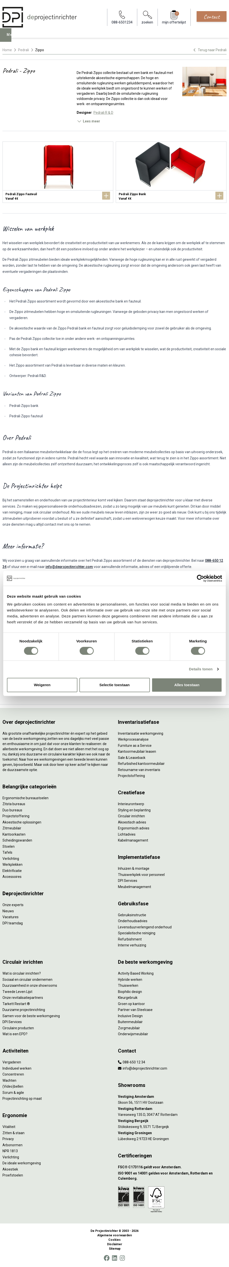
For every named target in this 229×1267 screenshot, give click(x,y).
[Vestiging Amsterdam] (172, 1096)
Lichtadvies (127, 834)
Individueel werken (16, 1068)
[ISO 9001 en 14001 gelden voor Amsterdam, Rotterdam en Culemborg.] (172, 1176)
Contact (212, 16)
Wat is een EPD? (14, 1034)
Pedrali (23, 50)
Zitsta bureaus (13, 804)
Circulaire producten (18, 1028)
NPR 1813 (10, 1151)
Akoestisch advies (132, 822)
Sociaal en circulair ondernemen (27, 980)
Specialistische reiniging (136, 933)
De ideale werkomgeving (21, 1163)
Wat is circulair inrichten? (21, 973)
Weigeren (42, 685)
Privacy (8, 1139)
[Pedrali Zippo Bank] (171, 172)
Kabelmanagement (133, 840)
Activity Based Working (136, 973)
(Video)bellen (12, 1086)
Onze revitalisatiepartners (22, 998)
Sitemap (114, 1248)
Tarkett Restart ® (16, 1004)
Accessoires (12, 877)
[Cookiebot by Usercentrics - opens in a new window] (200, 578)
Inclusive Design (130, 1016)
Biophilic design (130, 992)
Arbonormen (12, 1145)
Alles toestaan (187, 685)
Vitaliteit (8, 1127)
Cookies (114, 1240)
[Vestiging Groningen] (172, 1133)
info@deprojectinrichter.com (69, 567)
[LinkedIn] (114, 1258)
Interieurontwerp (131, 804)
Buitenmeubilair (130, 1022)
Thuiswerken (128, 985)
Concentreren (13, 1074)
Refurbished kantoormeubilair (141, 764)
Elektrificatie (12, 871)
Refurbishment (130, 939)
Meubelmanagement (134, 887)
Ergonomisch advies (133, 828)
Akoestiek (10, 1169)
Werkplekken (12, 865)
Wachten (9, 1080)
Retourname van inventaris (139, 770)
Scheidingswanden (17, 840)
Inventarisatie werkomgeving (140, 733)
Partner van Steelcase (135, 1010)
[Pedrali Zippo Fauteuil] (58, 172)
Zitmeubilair (11, 828)
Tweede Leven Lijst (17, 992)
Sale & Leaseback (131, 758)
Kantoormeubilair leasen (137, 751)
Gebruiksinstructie (132, 915)
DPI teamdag (12, 923)
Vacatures (10, 917)
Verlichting (10, 859)
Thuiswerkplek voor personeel (141, 875)
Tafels (7, 852)
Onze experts (12, 905)
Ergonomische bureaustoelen (25, 798)
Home (7, 50)
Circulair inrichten (131, 816)
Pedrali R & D (103, 113)
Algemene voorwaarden (114, 1235)
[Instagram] (122, 1258)
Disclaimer (114, 1244)
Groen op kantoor (131, 1004)
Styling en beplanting (134, 810)
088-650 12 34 (131, 1062)
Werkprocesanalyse (133, 739)
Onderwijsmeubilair (133, 1034)
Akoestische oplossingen (21, 822)
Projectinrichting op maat (22, 1099)
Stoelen (8, 846)
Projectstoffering (15, 816)
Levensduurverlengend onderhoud (145, 927)
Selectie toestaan (114, 685)
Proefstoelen (12, 1175)
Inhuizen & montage (133, 868)
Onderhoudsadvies (132, 921)
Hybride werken (130, 980)
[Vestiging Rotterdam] (172, 1108)
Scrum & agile (13, 1093)
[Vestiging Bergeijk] (172, 1121)
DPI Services (127, 881)
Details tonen (200, 669)
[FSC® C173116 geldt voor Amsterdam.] (172, 1167)
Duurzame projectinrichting (23, 1010)
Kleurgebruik (127, 998)
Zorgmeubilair (129, 1028)
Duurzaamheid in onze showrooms (29, 985)
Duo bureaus (12, 810)
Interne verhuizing (132, 945)
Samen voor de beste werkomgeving (31, 1016)
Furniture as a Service (135, 746)
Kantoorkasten (13, 834)
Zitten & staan (13, 1133)
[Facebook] (106, 1258)
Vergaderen (11, 1062)
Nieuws (8, 911)
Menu (12, 39)
